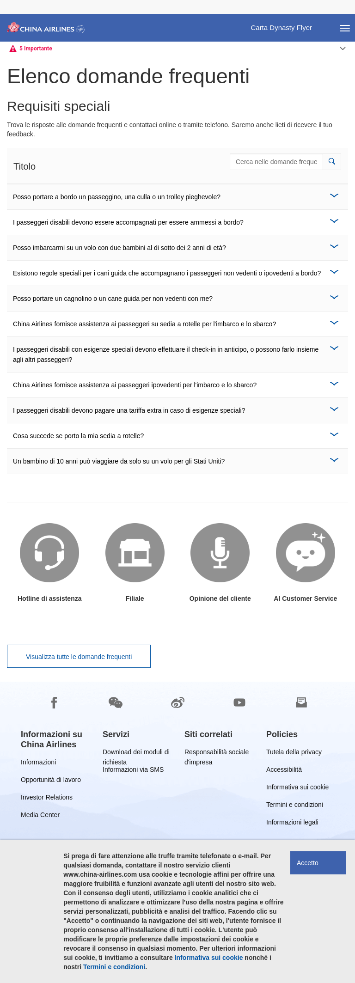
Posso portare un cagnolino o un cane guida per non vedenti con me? (113, 298)
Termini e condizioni (294, 806)
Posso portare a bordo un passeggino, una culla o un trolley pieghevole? (116, 197)
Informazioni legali (292, 824)
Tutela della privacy (294, 753)
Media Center (40, 816)
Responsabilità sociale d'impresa (216, 753)
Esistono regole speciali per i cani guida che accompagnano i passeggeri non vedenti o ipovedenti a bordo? (167, 273)
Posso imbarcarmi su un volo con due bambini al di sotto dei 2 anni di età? (119, 247)
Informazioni (38, 764)
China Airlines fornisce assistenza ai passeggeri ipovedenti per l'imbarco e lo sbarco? (135, 385)
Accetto (307, 863)
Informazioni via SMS (133, 771)
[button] (332, 162)
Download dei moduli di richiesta (136, 753)
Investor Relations (47, 799)
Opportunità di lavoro (51, 781)
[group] (55, 739)
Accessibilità (284, 771)
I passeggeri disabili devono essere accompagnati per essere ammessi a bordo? (128, 222)
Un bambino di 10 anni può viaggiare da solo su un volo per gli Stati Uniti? (119, 461)
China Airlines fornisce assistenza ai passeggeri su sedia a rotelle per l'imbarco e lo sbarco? (144, 324)
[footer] (177, 832)
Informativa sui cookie (297, 789)
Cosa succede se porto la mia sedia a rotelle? (78, 436)
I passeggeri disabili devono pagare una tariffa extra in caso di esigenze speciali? (129, 410)
